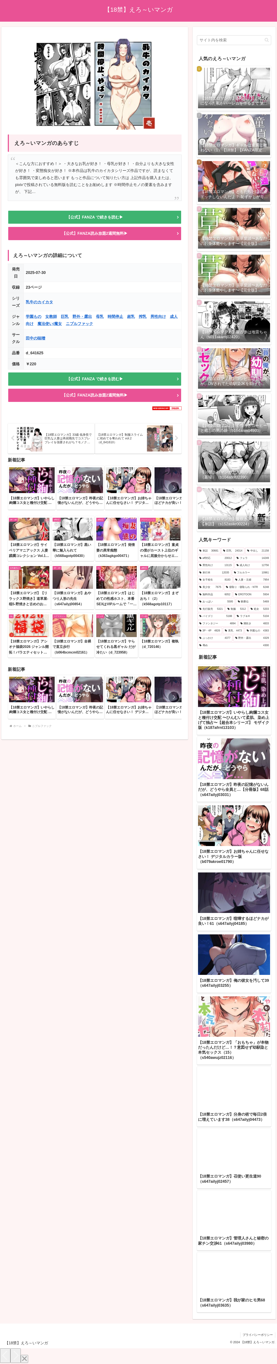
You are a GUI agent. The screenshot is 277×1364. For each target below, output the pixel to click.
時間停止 (115, 316)
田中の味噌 (35, 338)
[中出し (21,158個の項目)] (258, 551)
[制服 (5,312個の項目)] (236, 609)
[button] (173, 487)
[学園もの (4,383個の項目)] (258, 631)
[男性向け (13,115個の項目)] (215, 565)
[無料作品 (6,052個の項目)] (214, 594)
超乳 (131, 316)
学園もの (33, 316)
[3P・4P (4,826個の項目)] (209, 631)
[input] (234, 40)
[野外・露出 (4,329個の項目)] (252, 638)
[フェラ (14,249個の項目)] (253, 558)
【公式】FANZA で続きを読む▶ (94, 217)
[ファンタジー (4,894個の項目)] (217, 623)
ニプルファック (79, 324)
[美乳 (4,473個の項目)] (233, 631)
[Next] (15, 1355)
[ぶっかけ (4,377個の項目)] (214, 638)
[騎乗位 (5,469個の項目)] (253, 602)
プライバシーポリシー (258, 1334)
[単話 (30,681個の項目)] (209, 551)
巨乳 (65, 316)
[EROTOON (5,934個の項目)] (252, 594)
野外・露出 (82, 316)
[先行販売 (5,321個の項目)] (211, 609)
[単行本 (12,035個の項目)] (214, 573)
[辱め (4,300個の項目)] (234, 645)
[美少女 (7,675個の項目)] (210, 587)
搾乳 (143, 316)
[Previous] (5, 1355)
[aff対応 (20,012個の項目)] (215, 558)
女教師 (51, 316)
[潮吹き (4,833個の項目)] (254, 623)
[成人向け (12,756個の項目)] (253, 565)
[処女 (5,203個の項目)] (260, 609)
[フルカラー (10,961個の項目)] (251, 573)
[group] (32, 488)
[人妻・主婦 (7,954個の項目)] (252, 580)
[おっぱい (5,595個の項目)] (216, 602)
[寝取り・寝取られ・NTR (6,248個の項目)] (247, 587)
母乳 (100, 316)
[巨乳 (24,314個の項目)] (232, 551)
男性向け (158, 316)
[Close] (24, 1359)
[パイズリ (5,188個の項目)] (215, 616)
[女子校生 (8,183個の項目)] (214, 580)
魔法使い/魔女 (49, 324)
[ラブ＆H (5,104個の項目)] (253, 616)
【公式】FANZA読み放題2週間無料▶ (95, 233)
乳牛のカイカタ (39, 302)
